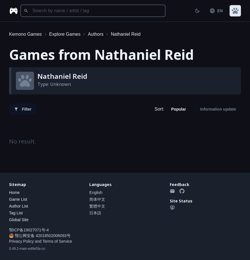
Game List (18, 199)
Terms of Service (57, 241)
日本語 (95, 213)
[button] (235, 10)
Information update (218, 109)
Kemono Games (25, 34)
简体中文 (97, 199)
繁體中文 (97, 206)
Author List (18, 206)
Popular (178, 109)
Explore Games (64, 34)
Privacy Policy (21, 241)
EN (216, 11)
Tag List (16, 213)
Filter (22, 109)
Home (14, 192)
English (95, 192)
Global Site (18, 219)
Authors (95, 34)
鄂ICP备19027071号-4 (29, 230)
